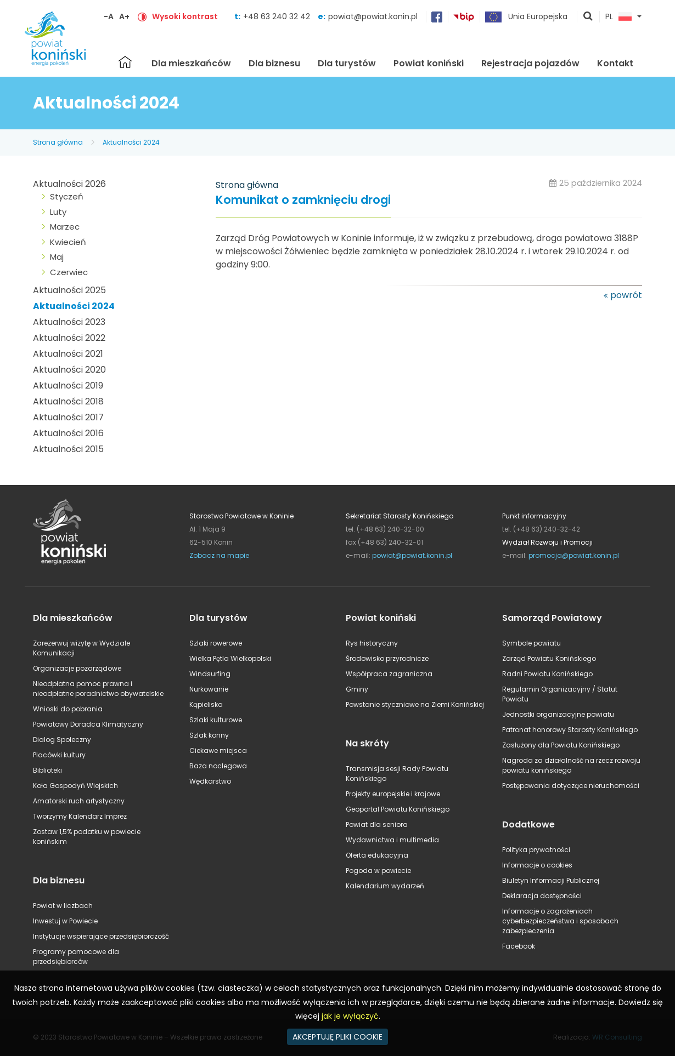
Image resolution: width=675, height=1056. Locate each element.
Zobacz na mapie (219, 555)
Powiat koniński (428, 63)
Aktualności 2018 (68, 401)
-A (109, 16)
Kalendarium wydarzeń (385, 886)
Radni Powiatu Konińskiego (547, 673)
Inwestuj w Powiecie (65, 921)
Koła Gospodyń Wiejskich (75, 785)
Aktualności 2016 (68, 433)
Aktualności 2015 (68, 449)
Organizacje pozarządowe (77, 668)
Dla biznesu (274, 63)
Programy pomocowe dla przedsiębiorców (76, 956)
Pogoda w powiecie (378, 870)
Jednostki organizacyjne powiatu (558, 714)
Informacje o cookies (537, 865)
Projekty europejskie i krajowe (393, 793)
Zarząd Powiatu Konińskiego (549, 658)
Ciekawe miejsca (218, 750)
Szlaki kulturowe (215, 719)
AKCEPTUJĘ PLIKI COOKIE (337, 1036)
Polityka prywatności (536, 849)
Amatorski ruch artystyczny (79, 801)
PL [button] (618, 17)
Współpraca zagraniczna (389, 673)
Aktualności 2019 (68, 385)
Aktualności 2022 (69, 338)
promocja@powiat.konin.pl (573, 555)
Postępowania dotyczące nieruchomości (570, 785)
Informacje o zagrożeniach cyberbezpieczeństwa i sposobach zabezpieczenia (560, 920)
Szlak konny (209, 735)
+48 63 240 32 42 (277, 16)
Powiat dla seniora (377, 824)
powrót (626, 295)
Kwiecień (68, 242)
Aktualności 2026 (69, 184)
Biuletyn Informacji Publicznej (550, 880)
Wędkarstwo (210, 781)
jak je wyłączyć (350, 1016)
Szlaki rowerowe (215, 643)
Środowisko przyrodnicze (387, 658)
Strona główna (125, 62)
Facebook (518, 946)
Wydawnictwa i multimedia (392, 839)
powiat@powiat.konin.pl (373, 16)
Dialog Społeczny (62, 739)
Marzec (65, 226)
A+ (124, 16)
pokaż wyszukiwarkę (588, 17)
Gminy (357, 689)
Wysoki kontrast (185, 16)
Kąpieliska (206, 704)
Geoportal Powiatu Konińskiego (397, 809)
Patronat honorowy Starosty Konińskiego (570, 729)
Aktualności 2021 (68, 353)
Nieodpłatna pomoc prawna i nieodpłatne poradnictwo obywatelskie (98, 688)
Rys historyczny (372, 643)
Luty (58, 212)
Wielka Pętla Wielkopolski (230, 658)
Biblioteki (47, 770)
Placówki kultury (59, 755)
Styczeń (66, 196)
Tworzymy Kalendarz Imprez (80, 816)
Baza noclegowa (218, 765)
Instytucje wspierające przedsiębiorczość (101, 936)
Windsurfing (209, 673)
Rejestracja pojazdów (530, 63)
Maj (57, 256)
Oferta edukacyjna (377, 855)
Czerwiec (69, 272)
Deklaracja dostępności (542, 895)
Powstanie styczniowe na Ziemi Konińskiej (415, 704)
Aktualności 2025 (69, 290)
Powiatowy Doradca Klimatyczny (88, 724)
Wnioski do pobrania (68, 708)
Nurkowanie (208, 689)
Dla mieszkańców (191, 63)
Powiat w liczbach (63, 905)
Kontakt (615, 63)
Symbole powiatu (531, 643)
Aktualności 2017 (68, 417)
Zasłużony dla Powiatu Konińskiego (561, 745)
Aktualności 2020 (69, 369)
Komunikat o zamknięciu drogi (303, 200)
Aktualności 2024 (131, 142)
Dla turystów (347, 63)
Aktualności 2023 (69, 322)
